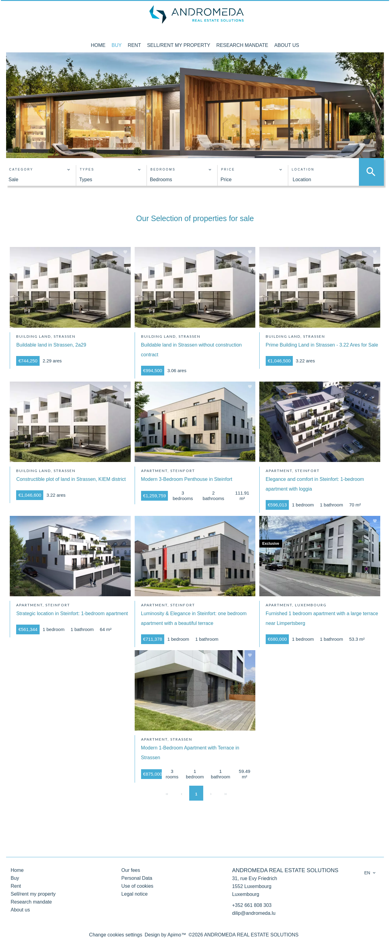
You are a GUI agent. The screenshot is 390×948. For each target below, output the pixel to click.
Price (228, 169)
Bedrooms (163, 169)
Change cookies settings (115, 934)
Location (303, 169)
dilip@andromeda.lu (254, 913)
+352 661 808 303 (251, 905)
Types (87, 169)
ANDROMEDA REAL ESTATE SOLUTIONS (285, 870)
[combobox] (39, 180)
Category (21, 169)
